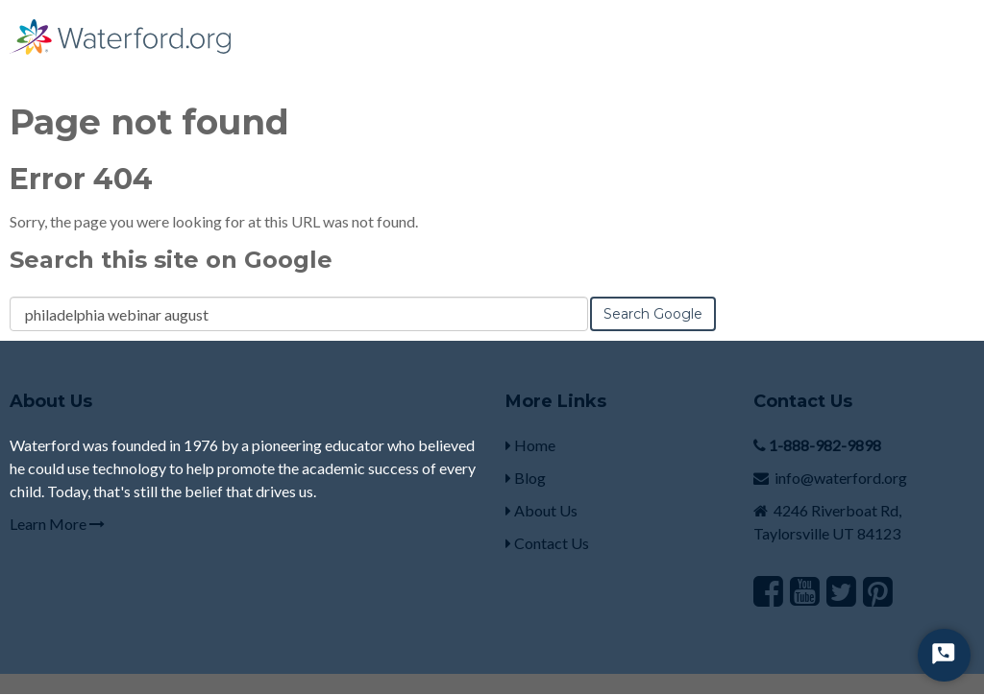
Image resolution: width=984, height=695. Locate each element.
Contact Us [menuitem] (547, 543)
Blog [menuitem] (525, 477)
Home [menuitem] (530, 445)
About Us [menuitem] (541, 510)
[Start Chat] (944, 655)
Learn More (57, 524)
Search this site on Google (171, 260)
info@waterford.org (841, 477)
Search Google (652, 314)
